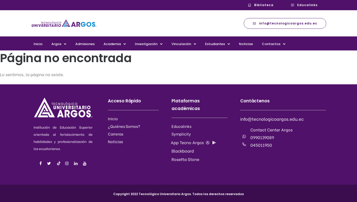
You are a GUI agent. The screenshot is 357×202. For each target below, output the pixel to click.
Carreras (115, 134)
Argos (56, 44)
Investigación (146, 44)
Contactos (271, 44)
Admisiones (85, 44)
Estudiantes (215, 44)
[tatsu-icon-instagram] (67, 163)
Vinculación (181, 44)
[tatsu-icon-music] (58, 163)
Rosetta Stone (185, 159)
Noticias (246, 44)
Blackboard (183, 151)
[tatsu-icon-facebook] (41, 163)
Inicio (38, 44)
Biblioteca (261, 5)
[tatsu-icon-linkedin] (76, 163)
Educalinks (304, 5)
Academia (112, 44)
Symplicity (181, 134)
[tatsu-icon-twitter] (49, 163)
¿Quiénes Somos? (124, 126)
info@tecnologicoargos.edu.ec (285, 23)
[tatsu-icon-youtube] (85, 163)
